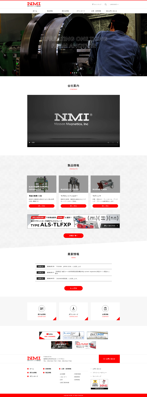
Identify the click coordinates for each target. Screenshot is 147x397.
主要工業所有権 (64, 382)
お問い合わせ (112, 11)
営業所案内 (77, 374)
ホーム (35, 11)
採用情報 (77, 380)
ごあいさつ (63, 377)
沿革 (61, 380)
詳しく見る (41, 206)
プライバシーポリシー (100, 372)
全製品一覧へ (73, 235)
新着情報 (48, 369)
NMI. (71, 395)
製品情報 (50, 11)
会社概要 (62, 374)
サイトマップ (97, 4)
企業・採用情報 (97, 11)
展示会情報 (65, 11)
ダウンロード (81, 11)
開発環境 (77, 377)
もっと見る (73, 288)
